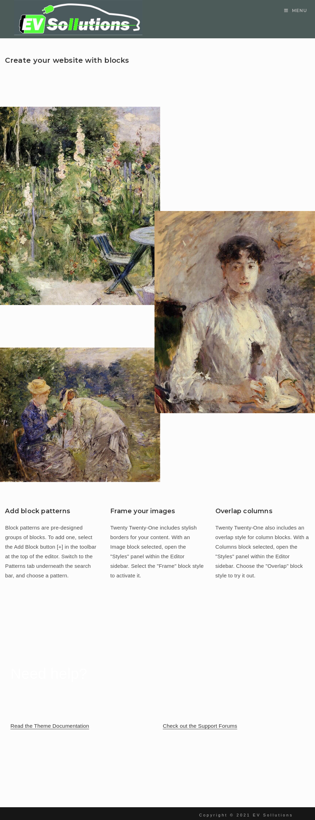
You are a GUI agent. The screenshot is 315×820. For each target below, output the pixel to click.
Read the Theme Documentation (49, 726)
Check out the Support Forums (200, 726)
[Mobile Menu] (295, 10)
